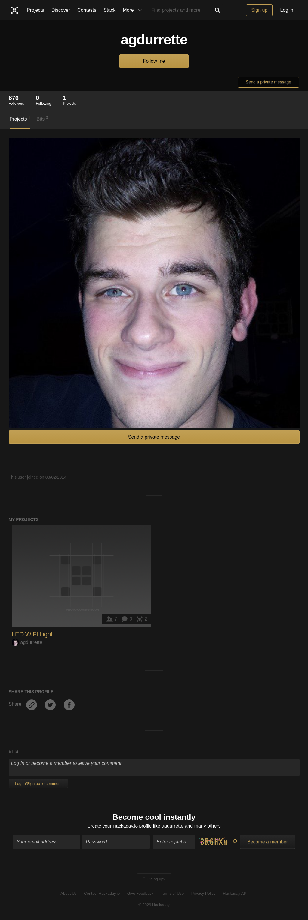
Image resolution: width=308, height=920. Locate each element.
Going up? (154, 879)
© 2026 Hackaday (154, 905)
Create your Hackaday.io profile (119, 826)
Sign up (259, 10)
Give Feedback (140, 893)
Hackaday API (235, 893)
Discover (60, 10)
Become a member (267, 842)
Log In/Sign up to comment (38, 783)
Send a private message (268, 82)
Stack (109, 10)
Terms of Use (172, 893)
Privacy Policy (203, 893)
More (133, 10)
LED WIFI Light (32, 634)
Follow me (154, 61)
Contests (86, 10)
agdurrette (27, 642)
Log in (286, 10)
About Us (68, 893)
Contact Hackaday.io (102, 893)
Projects (35, 10)
